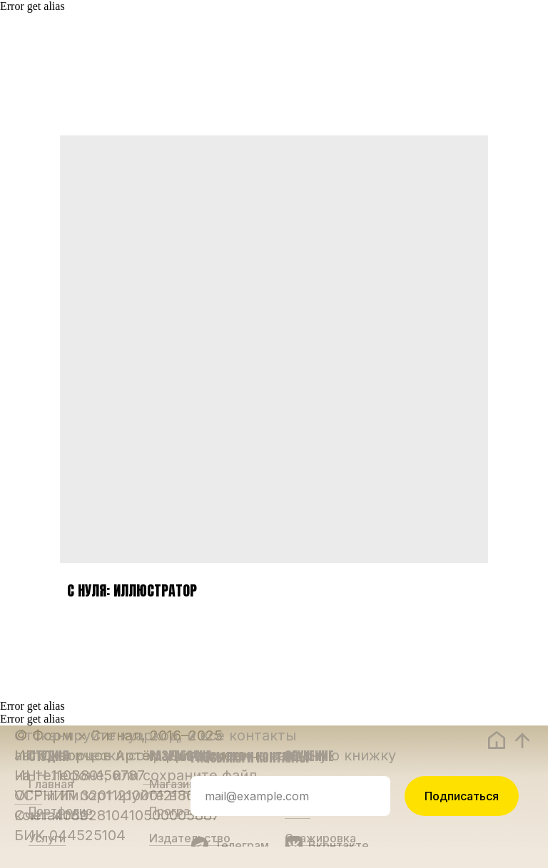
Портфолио (61, 811)
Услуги (47, 838)
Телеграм (241, 845)
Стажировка (320, 838)
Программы (182, 811)
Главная (51, 784)
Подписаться (462, 796)
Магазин (172, 784)
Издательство (189, 838)
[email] (290, 796)
